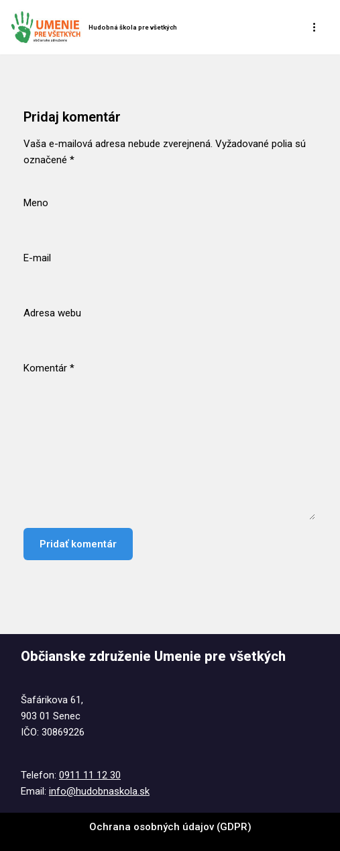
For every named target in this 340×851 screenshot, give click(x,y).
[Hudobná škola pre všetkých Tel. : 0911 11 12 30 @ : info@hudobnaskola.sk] (93, 27)
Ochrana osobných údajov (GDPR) (170, 827)
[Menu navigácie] (315, 27)
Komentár (48, 368)
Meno (35, 203)
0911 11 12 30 (90, 775)
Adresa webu (52, 313)
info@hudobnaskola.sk (99, 791)
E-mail (37, 258)
